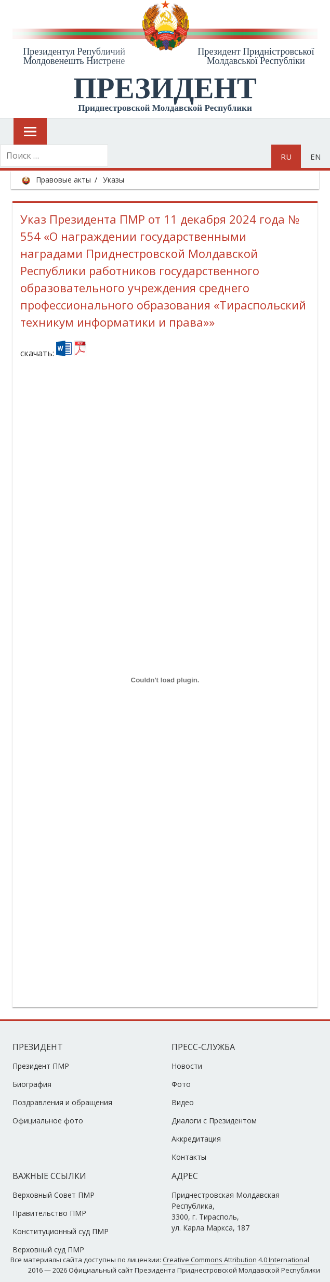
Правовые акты (63, 180)
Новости (186, 1066)
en (315, 156)
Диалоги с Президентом (214, 1120)
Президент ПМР (40, 1066)
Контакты (188, 1157)
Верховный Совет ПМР (53, 1195)
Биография (31, 1084)
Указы (113, 180)
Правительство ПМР (49, 1213)
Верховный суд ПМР (48, 1249)
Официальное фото (47, 1120)
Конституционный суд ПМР (60, 1231)
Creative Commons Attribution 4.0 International (236, 1259)
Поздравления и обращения (62, 1102)
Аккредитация (196, 1139)
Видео (182, 1102)
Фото (181, 1084)
